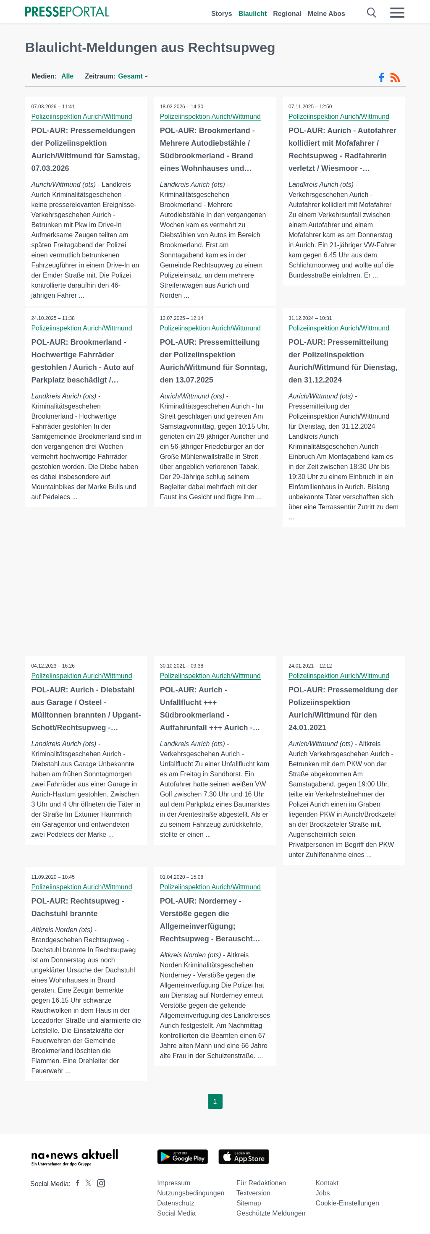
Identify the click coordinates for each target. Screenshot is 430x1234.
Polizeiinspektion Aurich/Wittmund (81, 116)
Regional (287, 13)
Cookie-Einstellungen (347, 1203)
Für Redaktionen (261, 1183)
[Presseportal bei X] (86, 1184)
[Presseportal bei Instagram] (98, 1183)
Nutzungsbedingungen (190, 1193)
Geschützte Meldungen (271, 1213)
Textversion (253, 1193)
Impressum (173, 1183)
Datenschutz (175, 1203)
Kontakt (327, 1183)
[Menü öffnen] (397, 12)
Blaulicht (253, 13)
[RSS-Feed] (395, 77)
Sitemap (248, 1203)
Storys (221, 13)
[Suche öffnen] (372, 12)
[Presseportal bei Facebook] (75, 1184)
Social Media (176, 1213)
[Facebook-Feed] (381, 77)
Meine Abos (326, 13)
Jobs (323, 1193)
